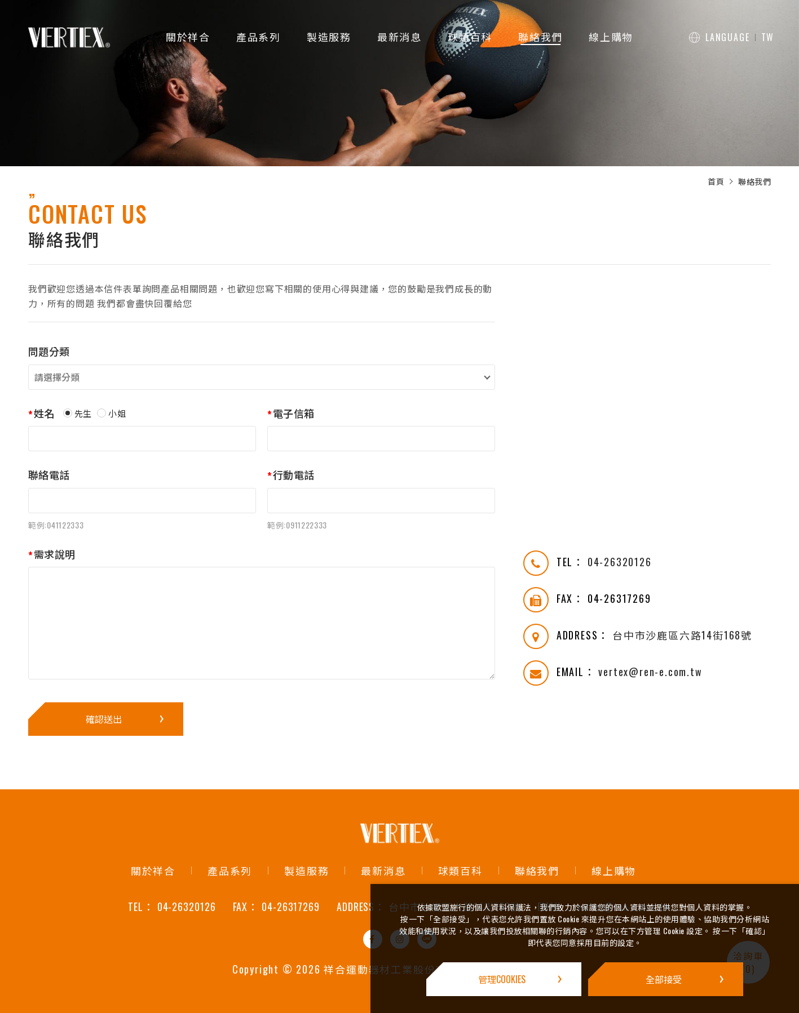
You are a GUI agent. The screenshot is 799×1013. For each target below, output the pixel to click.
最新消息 (399, 36)
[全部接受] (665, 979)
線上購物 (611, 36)
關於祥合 (188, 36)
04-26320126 (620, 561)
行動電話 (293, 474)
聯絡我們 (540, 36)
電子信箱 (293, 413)
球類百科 (470, 36)
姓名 (44, 413)
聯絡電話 (48, 474)
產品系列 (258, 36)
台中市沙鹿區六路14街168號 (682, 635)
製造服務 (329, 36)
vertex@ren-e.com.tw (650, 671)
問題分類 (48, 351)
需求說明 (54, 554)
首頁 (716, 181)
